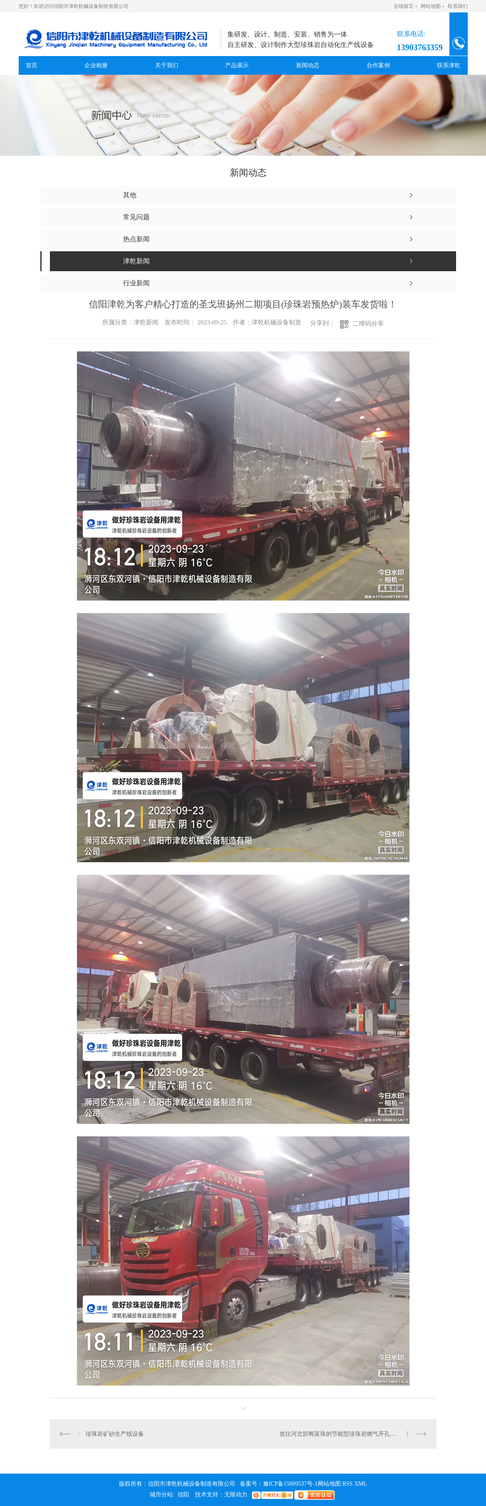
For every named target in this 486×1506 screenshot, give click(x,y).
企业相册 (96, 65)
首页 (31, 65)
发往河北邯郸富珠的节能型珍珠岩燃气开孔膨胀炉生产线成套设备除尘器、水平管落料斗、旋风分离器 (352, 1434)
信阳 (183, 1494)
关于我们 (166, 65)
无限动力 (235, 1494)
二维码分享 (368, 323)
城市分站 (161, 1494)
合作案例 (378, 65)
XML (360, 1484)
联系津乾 (448, 65)
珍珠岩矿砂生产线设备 (115, 1434)
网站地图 (431, 6)
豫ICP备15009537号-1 (290, 1484)
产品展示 (237, 65)
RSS (348, 1484)
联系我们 (458, 6)
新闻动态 (307, 65)
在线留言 (404, 6)
